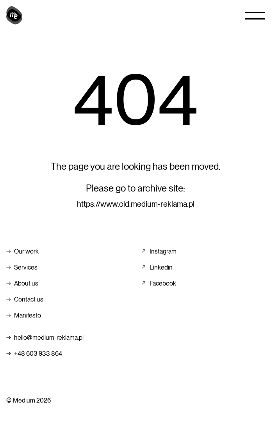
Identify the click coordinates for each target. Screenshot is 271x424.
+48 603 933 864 (38, 353)
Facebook (163, 283)
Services (25, 267)
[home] (14, 15)
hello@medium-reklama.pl (49, 337)
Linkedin (161, 267)
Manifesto (27, 315)
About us (26, 283)
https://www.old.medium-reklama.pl (135, 204)
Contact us (28, 299)
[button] (255, 15)
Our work (26, 251)
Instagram (163, 251)
